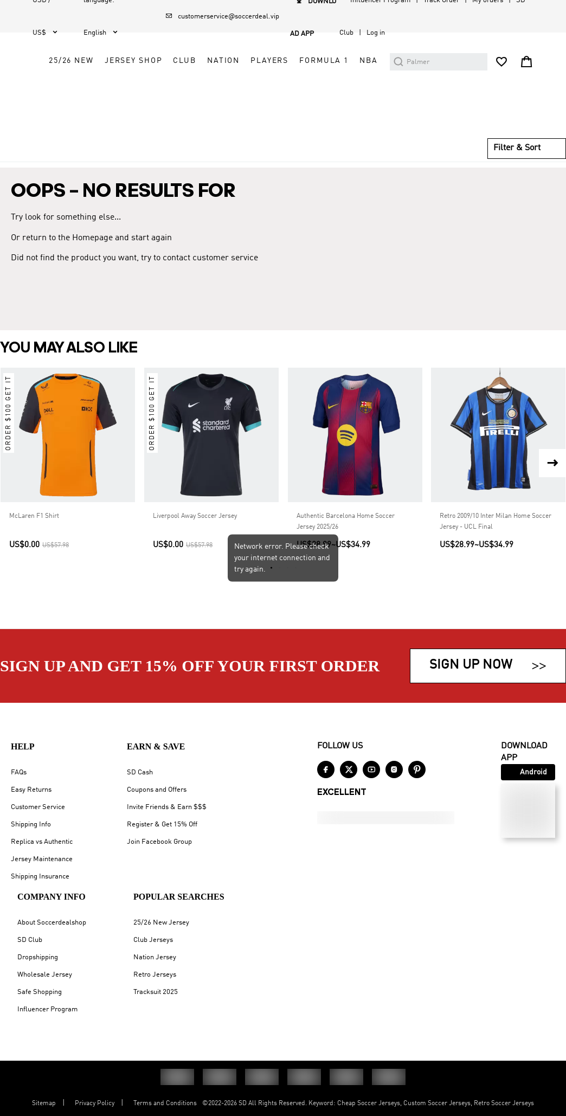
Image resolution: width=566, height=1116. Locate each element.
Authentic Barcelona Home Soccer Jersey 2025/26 (346, 546)
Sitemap (44, 1103)
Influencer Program (47, 1009)
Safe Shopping (39, 992)
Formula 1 (270, 109)
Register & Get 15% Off (162, 824)
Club (257, 85)
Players (342, 85)
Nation (296, 85)
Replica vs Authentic (42, 841)
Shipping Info (31, 824)
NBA (315, 109)
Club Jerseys (153, 940)
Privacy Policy (94, 1103)
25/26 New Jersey (161, 922)
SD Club (29, 940)
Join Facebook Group (159, 841)
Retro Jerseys (154, 974)
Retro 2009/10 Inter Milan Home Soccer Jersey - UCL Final (495, 546)
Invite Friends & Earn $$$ (167, 807)
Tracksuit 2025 (155, 992)
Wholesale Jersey (44, 974)
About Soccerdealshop (51, 922)
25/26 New (268, 61)
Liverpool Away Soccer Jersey (195, 540)
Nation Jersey (154, 957)
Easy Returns (31, 789)
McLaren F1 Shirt (34, 540)
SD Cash (140, 772)
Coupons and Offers (156, 789)
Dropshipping (37, 957)
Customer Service (38, 807)
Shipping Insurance (40, 876)
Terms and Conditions (165, 1103)
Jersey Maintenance (42, 859)
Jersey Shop (330, 61)
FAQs (19, 772)
